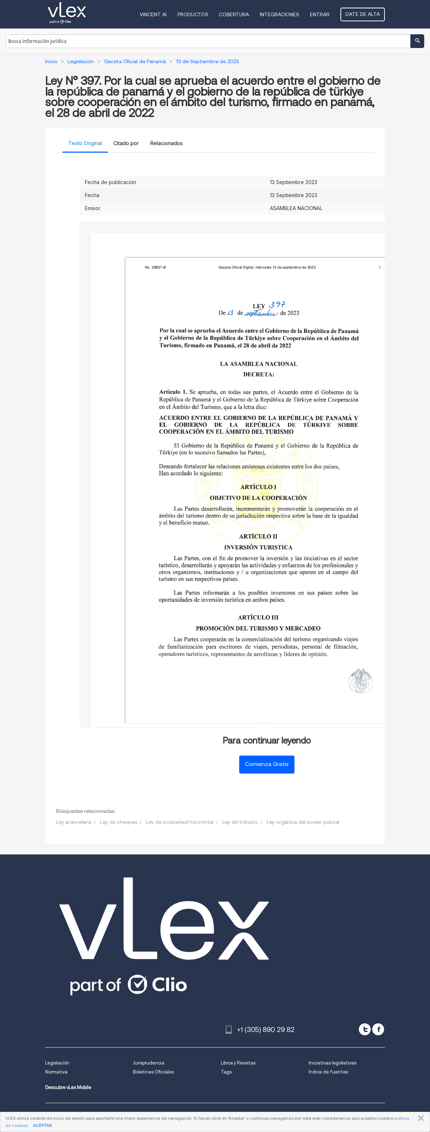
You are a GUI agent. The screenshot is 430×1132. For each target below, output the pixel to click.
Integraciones (279, 14)
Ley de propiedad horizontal (180, 822)
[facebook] (378, 1029)
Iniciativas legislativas (332, 1063)
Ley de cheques (118, 822)
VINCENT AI (153, 14)
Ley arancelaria (73, 822)
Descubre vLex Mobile (68, 1087)
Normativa (56, 1072)
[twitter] (365, 1029)
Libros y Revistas (238, 1063)
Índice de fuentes (328, 1072)
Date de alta (362, 14)
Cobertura (234, 14)
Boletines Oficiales (153, 1072)
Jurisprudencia (148, 1063)
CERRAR (419, 1118)
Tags (226, 1072)
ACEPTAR (42, 1125)
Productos (192, 14)
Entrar (320, 14)
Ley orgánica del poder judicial (303, 822)
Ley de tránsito (240, 822)
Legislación (57, 1063)
